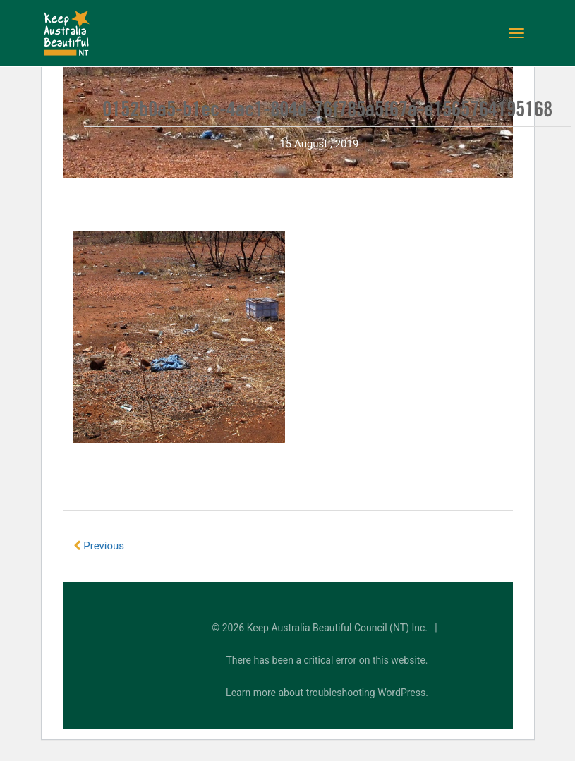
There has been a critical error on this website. (327, 660)
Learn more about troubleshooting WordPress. (327, 692)
